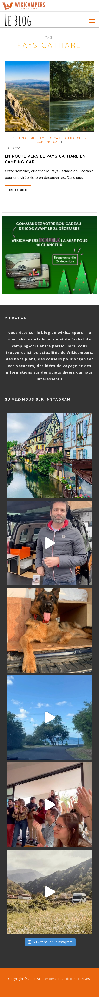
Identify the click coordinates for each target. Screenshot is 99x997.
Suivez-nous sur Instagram (50, 942)
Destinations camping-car (36, 138)
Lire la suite (18, 190)
